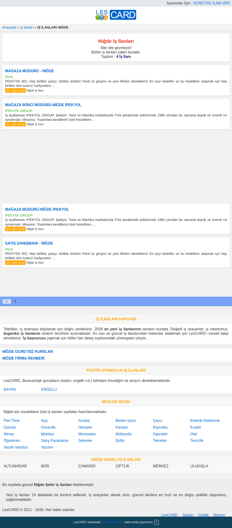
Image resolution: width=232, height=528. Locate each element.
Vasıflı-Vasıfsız (16, 447)
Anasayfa (9, 27)
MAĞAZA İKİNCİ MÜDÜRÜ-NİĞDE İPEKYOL (43, 105)
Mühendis (124, 434)
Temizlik (196, 441)
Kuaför (195, 427)
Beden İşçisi (126, 421)
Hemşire (85, 427)
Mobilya (47, 434)
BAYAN (10, 389)
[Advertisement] (116, 166)
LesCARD (169, 515)
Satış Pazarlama (54, 441)
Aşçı (44, 421)
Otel (193, 434)
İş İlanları (26, 27)
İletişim (219, 515)
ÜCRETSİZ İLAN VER (211, 3)
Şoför (120, 441)
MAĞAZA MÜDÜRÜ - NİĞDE (29, 71)
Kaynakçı (160, 427)
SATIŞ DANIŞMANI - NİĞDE (29, 243)
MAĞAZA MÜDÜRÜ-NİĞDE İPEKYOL (37, 209)
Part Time (12, 421)
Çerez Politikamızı (112, 522)
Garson (10, 427)
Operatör (160, 434)
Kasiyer (122, 427)
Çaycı (157, 421)
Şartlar (187, 515)
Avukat (84, 421)
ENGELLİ (49, 389)
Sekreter (85, 441)
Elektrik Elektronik (205, 421)
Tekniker (160, 441)
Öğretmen (12, 441)
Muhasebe (87, 434)
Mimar (9, 434)
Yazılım (47, 447)
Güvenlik (48, 427)
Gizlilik (203, 515)
